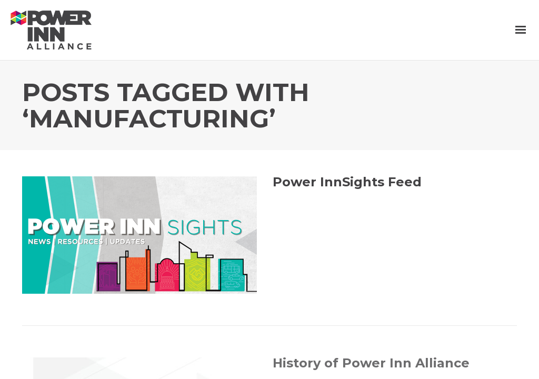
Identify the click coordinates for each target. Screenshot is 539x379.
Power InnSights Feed (347, 182)
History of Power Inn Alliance (371, 363)
